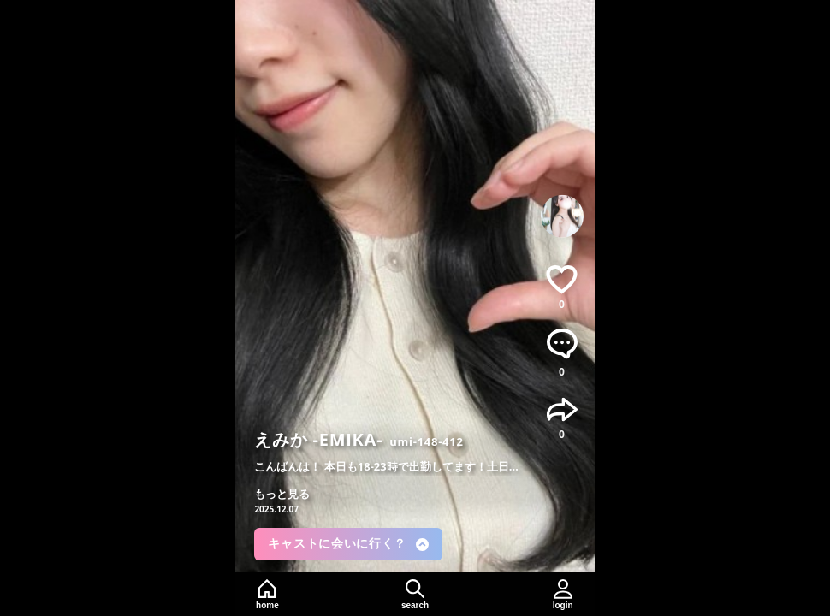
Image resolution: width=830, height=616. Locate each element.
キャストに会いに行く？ (348, 543)
